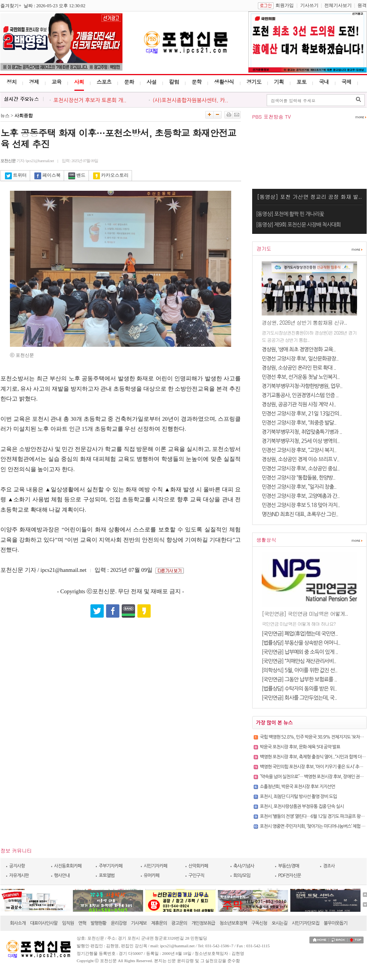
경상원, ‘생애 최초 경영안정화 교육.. (298, 349)
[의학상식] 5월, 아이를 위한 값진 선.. (299, 670)
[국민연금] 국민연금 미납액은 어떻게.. (305, 613)
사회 (79, 81)
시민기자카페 (155, 866)
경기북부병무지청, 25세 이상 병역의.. (301, 441)
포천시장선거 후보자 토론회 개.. (89, 100)
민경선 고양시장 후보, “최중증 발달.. (299, 422)
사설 (151, 81)
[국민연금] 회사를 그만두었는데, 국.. (299, 697)
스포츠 (104, 81)
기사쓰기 (309, 5)
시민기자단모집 (305, 923)
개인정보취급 (203, 923)
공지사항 (17, 866)
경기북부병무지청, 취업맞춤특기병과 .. (302, 432)
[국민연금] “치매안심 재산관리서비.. (299, 661)
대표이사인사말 (44, 923)
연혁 (82, 923)
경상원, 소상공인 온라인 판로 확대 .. (299, 367)
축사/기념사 (243, 866)
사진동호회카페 (68, 866)
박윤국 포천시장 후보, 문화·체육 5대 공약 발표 (300, 747)
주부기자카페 (110, 866)
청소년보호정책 (233, 923)
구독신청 (259, 923)
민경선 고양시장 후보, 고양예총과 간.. (301, 496)
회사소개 (18, 923)
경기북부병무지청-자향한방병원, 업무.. (302, 386)
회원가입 (284, 5)
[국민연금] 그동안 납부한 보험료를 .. (299, 679)
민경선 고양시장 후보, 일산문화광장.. (300, 358)
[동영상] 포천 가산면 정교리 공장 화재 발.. (309, 196)
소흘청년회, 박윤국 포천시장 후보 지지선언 (297, 786)
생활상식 (224, 81)
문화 (129, 81)
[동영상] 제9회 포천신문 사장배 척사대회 (298, 224)
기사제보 (138, 923)
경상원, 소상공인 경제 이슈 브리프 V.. (300, 459)
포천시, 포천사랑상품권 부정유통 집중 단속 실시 (302, 806)
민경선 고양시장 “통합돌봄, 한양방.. (298, 477)
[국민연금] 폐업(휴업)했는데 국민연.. (300, 633)
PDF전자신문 (289, 875)
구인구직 (196, 875)
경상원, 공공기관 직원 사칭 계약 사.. (299, 404)
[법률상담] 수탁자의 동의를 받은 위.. (299, 688)
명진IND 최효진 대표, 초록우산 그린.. (300, 514)
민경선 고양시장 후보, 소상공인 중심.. (301, 468)
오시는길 (279, 923)
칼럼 (174, 81)
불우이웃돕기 (336, 923)
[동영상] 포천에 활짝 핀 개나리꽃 (290, 214)
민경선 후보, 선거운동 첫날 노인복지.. (301, 377)
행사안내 (62, 875)
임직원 (68, 923)
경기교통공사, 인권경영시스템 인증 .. (300, 395)
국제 (346, 81)
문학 (196, 81)
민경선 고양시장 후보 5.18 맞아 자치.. (301, 505)
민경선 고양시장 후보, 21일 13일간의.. (301, 413)
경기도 (253, 81)
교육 (56, 81)
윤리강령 (118, 923)
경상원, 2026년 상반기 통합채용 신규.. (304, 322)
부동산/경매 (288, 866)
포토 (301, 81)
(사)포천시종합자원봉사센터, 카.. (190, 100)
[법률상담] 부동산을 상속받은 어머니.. (301, 642)
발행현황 (98, 923)
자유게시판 (19, 875)
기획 (279, 81)
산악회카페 (198, 866)
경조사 (329, 866)
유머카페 (151, 875)
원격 (362, 5)
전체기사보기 (338, 5)
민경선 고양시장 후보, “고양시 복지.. (299, 450)
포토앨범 (106, 875)
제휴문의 (159, 923)
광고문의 (179, 923)
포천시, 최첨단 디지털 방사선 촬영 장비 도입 (298, 796)
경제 (34, 81)
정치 (11, 81)
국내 (324, 81)
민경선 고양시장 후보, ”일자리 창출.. (299, 486)
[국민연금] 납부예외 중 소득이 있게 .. (300, 652)
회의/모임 (242, 875)
